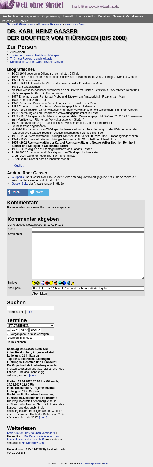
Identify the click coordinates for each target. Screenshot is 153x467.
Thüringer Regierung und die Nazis (31, 58)
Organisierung (51, 16)
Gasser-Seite (20, 183)
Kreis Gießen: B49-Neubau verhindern (31, 433)
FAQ (105, 463)
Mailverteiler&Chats (34, 442)
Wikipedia (18, 177)
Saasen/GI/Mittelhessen (128, 16)
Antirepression (30, 16)
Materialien (8, 21)
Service (23, 21)
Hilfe (29, 312)
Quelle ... (19, 165)
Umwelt (68, 16)
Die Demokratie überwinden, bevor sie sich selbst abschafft (33, 438)
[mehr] (33, 375)
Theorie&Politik (85, 16)
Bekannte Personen (49, 24)
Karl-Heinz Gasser (76, 24)
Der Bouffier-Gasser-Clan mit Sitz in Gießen (36, 62)
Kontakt (85, 463)
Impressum (95, 463)
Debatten (104, 16)
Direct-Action (10, 16)
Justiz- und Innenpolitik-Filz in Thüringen (34, 55)
